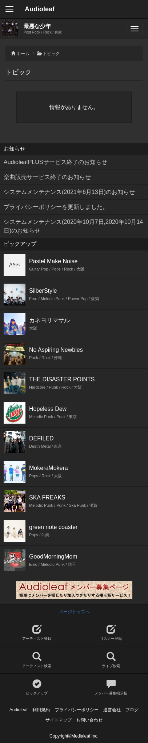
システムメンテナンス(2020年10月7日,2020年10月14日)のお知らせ (73, 226)
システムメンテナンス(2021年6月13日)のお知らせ (69, 192)
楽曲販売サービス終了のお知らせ (47, 177)
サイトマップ (58, 720)
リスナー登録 (111, 633)
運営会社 (112, 709)
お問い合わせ (89, 720)
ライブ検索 (111, 660)
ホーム (22, 53)
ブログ (132, 709)
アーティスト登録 (37, 633)
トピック (51, 53)
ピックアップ (37, 687)
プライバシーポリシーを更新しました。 (56, 207)
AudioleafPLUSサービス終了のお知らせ (55, 162)
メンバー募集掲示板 (111, 687)
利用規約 (41, 709)
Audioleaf (40, 9)
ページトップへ (74, 611)
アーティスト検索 (37, 660)
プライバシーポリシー (77, 709)
